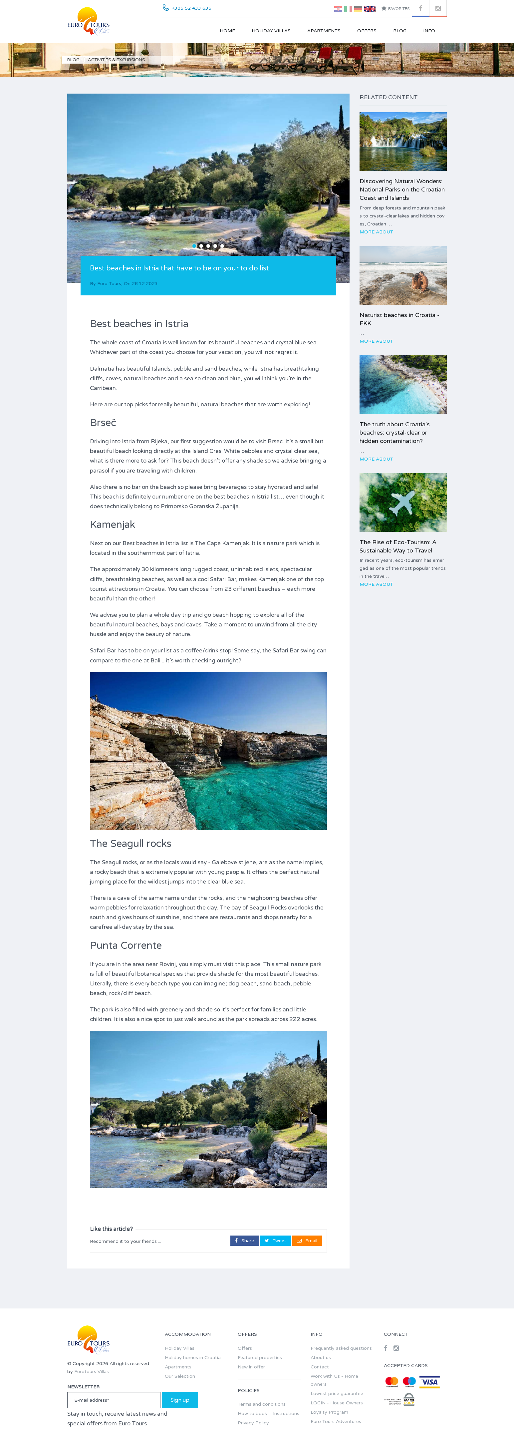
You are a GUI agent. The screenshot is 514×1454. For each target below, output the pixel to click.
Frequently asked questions (341, 1348)
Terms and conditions (262, 1404)
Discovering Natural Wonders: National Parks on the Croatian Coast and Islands (402, 189)
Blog (399, 31)
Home (227, 31)
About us (321, 1357)
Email (307, 1241)
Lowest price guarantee (337, 1393)
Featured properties (260, 1357)
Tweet (275, 1241)
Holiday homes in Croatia (193, 1357)
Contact (320, 1367)
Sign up (179, 1400)
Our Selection (180, 1376)
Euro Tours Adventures (336, 1421)
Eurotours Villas (91, 1371)
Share (244, 1241)
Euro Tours (109, 283)
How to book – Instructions (268, 1413)
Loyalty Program (329, 1412)
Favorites (395, 8)
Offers (367, 31)
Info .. (430, 31)
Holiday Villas (271, 31)
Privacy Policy (253, 1423)
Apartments (324, 31)
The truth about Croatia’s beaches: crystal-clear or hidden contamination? (395, 433)
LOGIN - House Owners (337, 1403)
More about (376, 232)
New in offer (251, 1367)
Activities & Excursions (116, 60)
